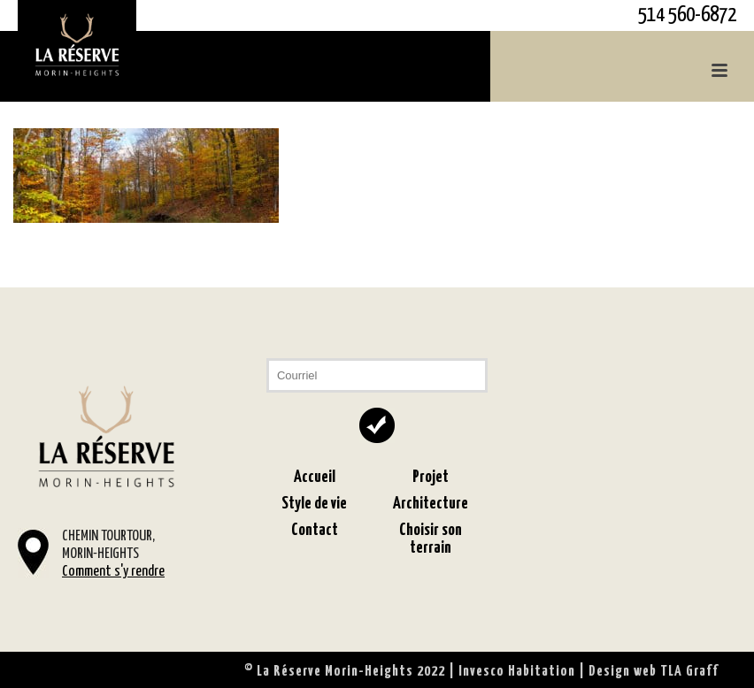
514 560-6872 (687, 15)
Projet (430, 477)
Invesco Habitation (516, 671)
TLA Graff (689, 671)
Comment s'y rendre (113, 571)
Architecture (430, 503)
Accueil (314, 477)
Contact (314, 530)
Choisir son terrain (430, 539)
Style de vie (314, 503)
